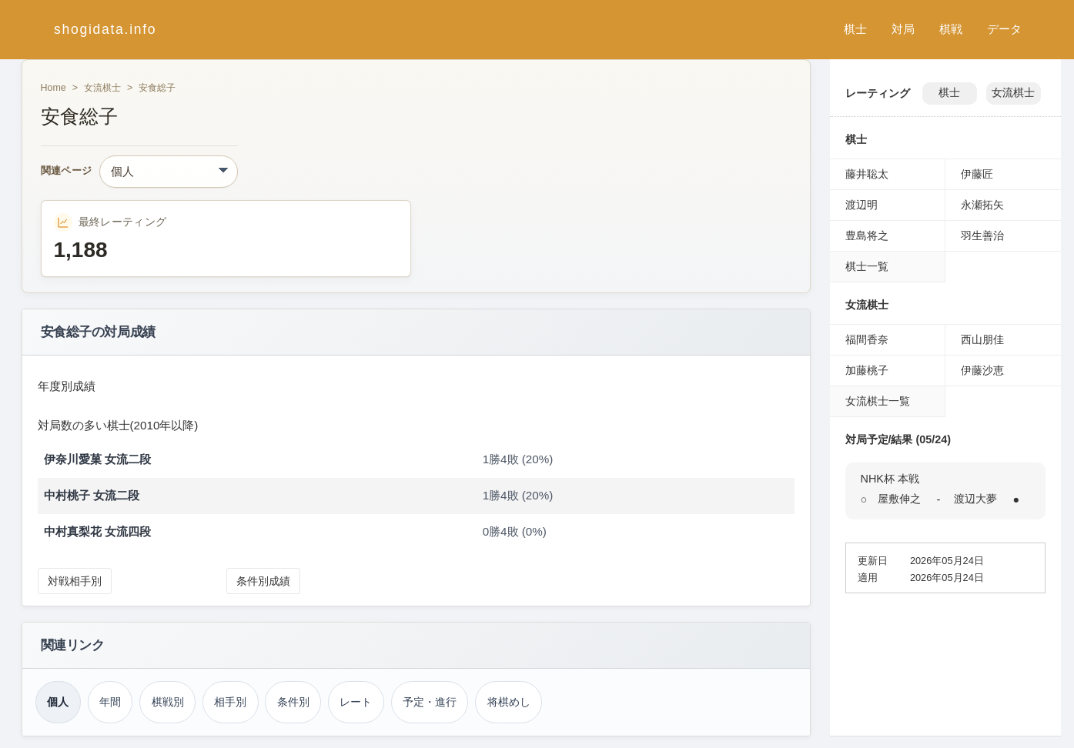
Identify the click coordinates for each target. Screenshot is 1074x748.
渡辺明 (861, 205)
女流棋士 (102, 87)
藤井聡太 (866, 174)
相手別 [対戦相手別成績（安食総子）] (230, 702)
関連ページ (66, 171)
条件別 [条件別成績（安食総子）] (293, 702)
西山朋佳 (982, 339)
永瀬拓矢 (982, 205)
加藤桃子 (866, 370)
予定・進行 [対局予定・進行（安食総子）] (430, 702)
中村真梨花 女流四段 (97, 531)
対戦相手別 (75, 581)
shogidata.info (105, 29)
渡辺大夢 (975, 499)
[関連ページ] (168, 171)
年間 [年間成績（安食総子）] (110, 702)
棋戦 (950, 28)
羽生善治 (982, 235)
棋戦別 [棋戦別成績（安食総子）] (168, 702)
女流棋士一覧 (877, 401)
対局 (903, 28)
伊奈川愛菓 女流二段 (97, 459)
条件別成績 (263, 581)
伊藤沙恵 (982, 370)
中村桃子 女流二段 (91, 495)
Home (53, 87)
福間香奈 (866, 339)
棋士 (855, 28)
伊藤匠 (977, 174)
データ (1004, 28)
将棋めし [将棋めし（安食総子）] (508, 702)
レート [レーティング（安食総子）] (356, 702)
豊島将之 (866, 235)
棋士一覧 (866, 266)
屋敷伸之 (899, 499)
